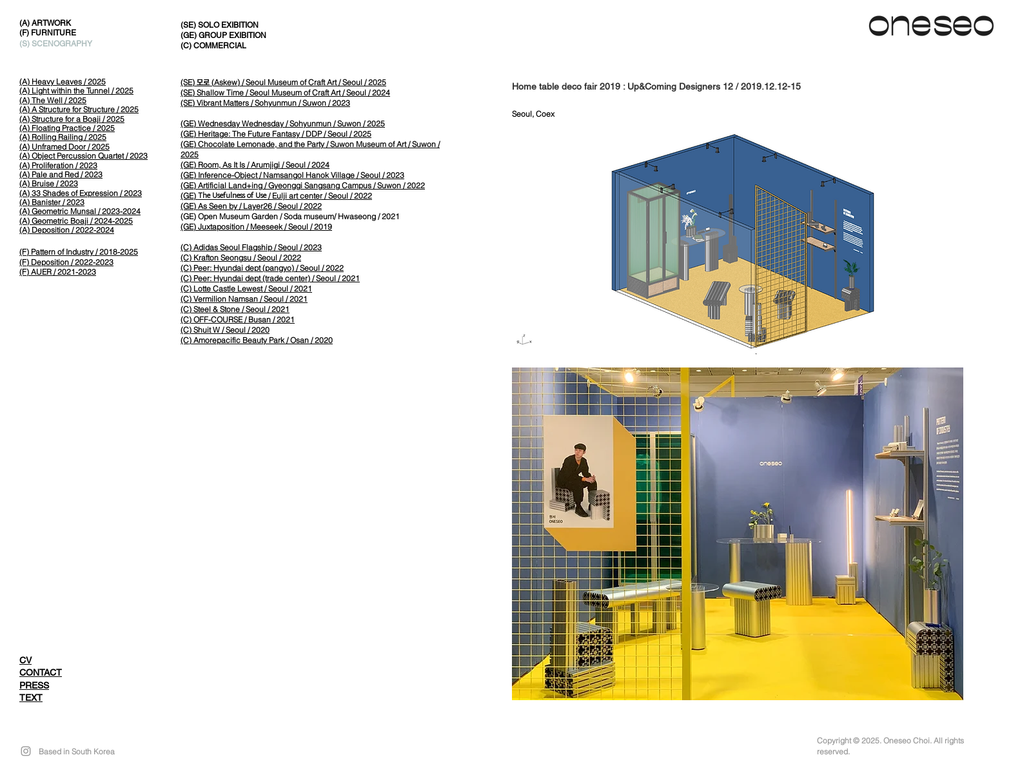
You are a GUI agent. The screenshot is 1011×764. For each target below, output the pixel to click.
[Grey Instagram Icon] (25, 751)
